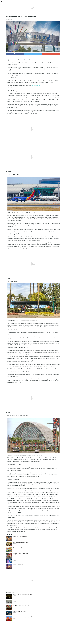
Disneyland (15, 13)
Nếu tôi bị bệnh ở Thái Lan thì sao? (20, 600)
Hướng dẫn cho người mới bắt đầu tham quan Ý (22, 594)
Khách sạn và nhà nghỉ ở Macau (19, 611)
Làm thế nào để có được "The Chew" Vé (21, 605)
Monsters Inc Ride (17, 559)
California (11, 13)
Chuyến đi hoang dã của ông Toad (20, 536)
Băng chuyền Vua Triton (18, 547)
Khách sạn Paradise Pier (18, 564)
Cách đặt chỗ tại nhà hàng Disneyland (20, 542)
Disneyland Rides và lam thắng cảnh (20, 553)
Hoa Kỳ (7, 13)
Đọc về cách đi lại (36, 85)
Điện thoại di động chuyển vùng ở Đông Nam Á (22, 616)
